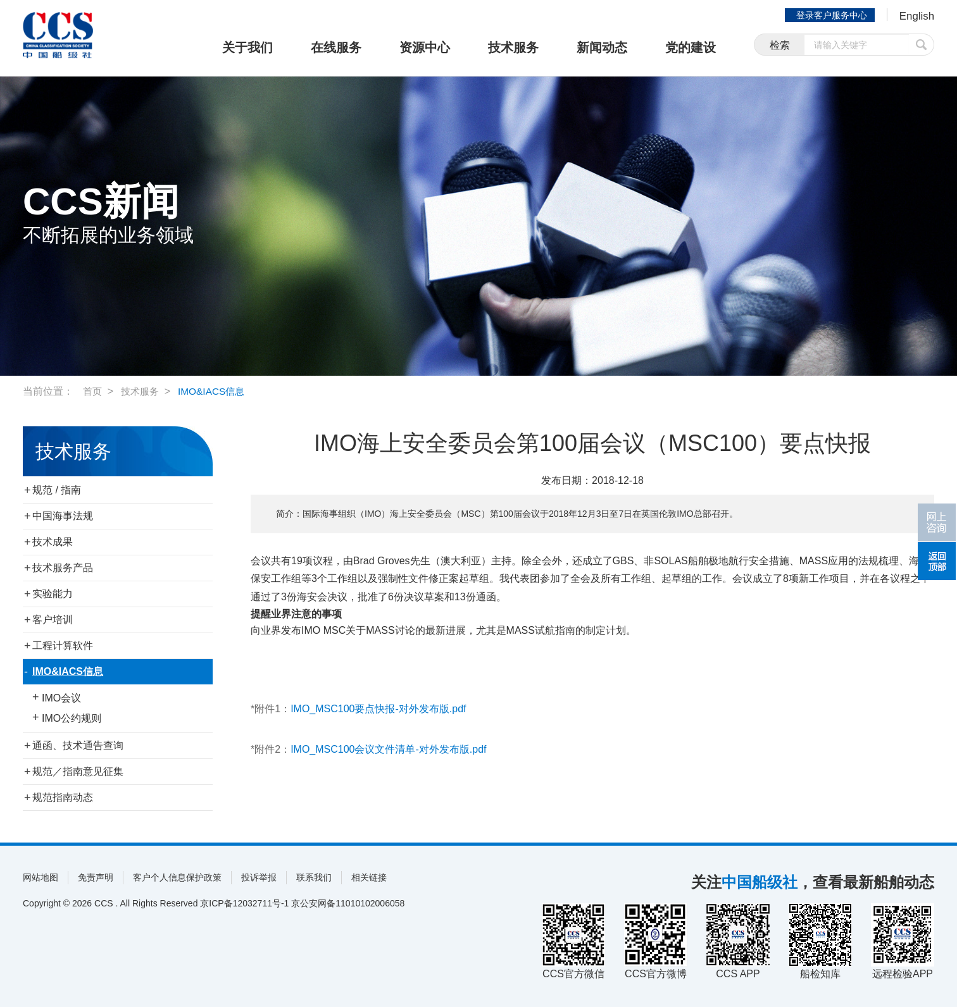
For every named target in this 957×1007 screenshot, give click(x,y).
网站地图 (40, 877)
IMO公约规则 (71, 718)
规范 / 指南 (56, 490)
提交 (921, 46)
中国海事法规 (62, 515)
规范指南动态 (62, 797)
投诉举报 (259, 877)
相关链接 (369, 877)
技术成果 (52, 541)
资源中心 (424, 47)
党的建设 (690, 47)
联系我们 (314, 877)
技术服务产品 (62, 567)
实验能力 (52, 593)
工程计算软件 (62, 645)
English (915, 16)
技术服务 (513, 47)
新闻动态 (602, 47)
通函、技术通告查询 (77, 745)
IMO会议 (61, 698)
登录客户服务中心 (829, 15)
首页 (93, 391)
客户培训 (52, 619)
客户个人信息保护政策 (177, 877)
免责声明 (95, 877)
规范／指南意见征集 (77, 771)
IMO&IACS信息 (216, 391)
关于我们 (247, 47)
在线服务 (336, 47)
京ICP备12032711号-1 (244, 903)
